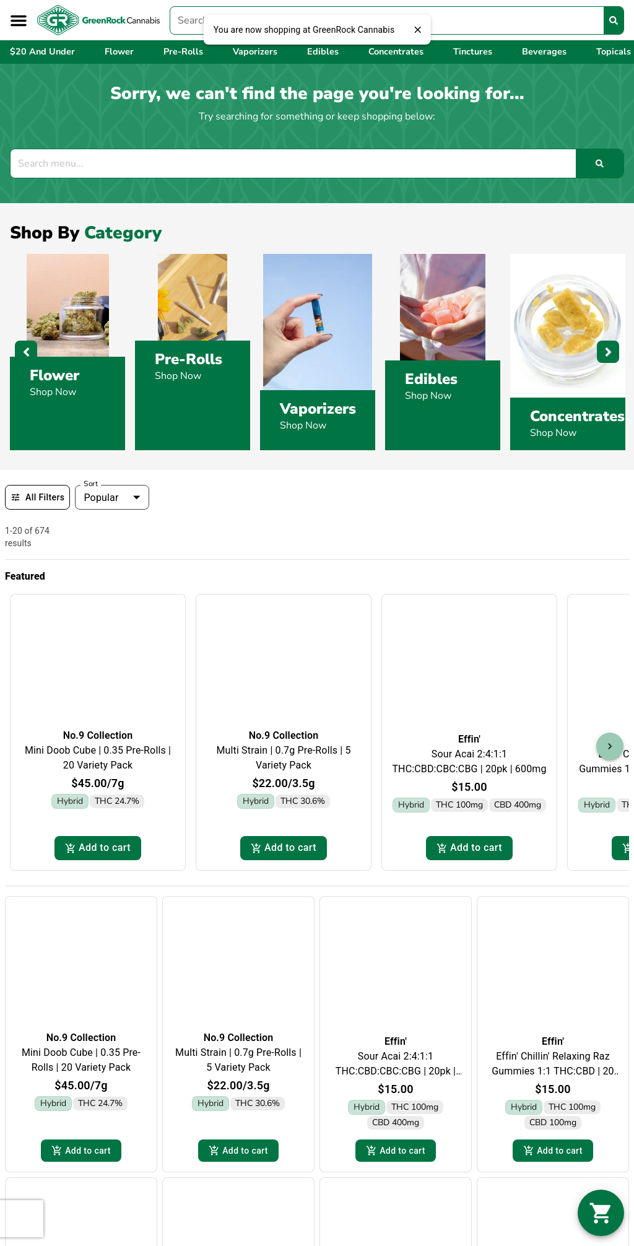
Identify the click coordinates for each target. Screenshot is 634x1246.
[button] (18, 20)
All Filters (37, 497)
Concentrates (577, 416)
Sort (91, 483)
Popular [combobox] (101, 497)
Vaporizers (318, 409)
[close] (417, 30)
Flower (54, 375)
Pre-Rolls (188, 359)
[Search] (613, 20)
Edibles (431, 379)
